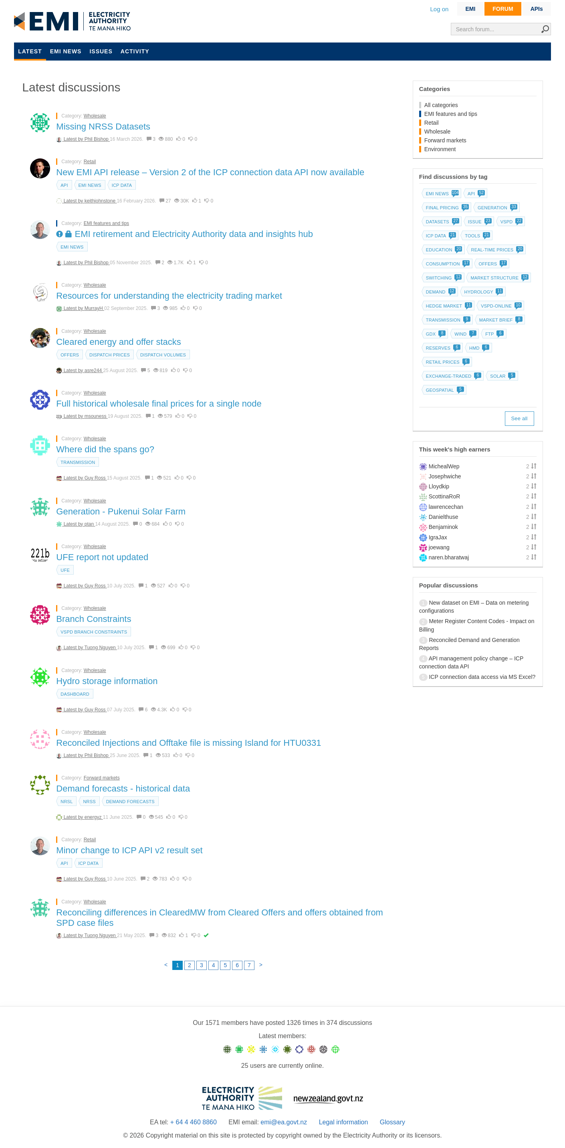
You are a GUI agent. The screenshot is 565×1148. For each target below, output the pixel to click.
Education (443, 249)
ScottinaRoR (444, 496)
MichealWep (444, 466)
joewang (439, 547)
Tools (476, 235)
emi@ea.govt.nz (283, 1122)
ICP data (122, 185)
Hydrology (483, 292)
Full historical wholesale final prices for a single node (158, 404)
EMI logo (74, 21)
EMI (470, 9)
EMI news (66, 51)
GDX (435, 334)
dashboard (75, 694)
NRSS (89, 801)
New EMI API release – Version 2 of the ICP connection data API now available (210, 172)
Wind (464, 334)
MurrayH (94, 308)
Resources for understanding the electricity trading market (169, 296)
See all (519, 418)
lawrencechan (446, 507)
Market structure (498, 277)
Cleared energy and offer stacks (118, 342)
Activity (135, 51)
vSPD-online (500, 306)
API (64, 185)
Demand (440, 292)
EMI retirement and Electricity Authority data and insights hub (184, 234)
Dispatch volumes (163, 354)
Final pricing (446, 207)
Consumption (447, 263)
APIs (537, 9)
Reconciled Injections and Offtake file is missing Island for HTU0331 (188, 743)
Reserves (442, 348)
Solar (502, 376)
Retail (90, 161)
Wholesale (95, 116)
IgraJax (438, 537)
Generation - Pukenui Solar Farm (121, 511)
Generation (497, 207)
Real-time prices (496, 249)
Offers (70, 354)
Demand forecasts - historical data (123, 789)
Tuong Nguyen (101, 647)
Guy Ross (96, 478)
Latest (30, 51)
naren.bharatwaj (449, 557)
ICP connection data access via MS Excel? (482, 677)
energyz (94, 817)
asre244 (94, 370)
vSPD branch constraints (94, 632)
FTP (493, 334)
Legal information (343, 1122)
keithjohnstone (101, 201)
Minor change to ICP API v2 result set (129, 850)
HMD (478, 348)
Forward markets (102, 778)
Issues (100, 51)
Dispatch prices (109, 354)
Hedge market (448, 306)
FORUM (502, 9)
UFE (65, 570)
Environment (440, 149)
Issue (479, 221)
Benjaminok (443, 527)
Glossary (392, 1122)
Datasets (442, 221)
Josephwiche (445, 476)
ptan (90, 524)
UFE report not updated (102, 557)
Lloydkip (439, 486)
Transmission (78, 462)
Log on (439, 9)
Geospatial (444, 390)
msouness (96, 416)
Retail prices (447, 362)
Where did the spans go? (105, 449)
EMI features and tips (106, 223)
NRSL (67, 801)
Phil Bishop (97, 139)
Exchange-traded (453, 376)
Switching (443, 277)
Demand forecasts (130, 801)
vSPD (510, 221)
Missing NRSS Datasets (103, 126)
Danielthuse (443, 517)
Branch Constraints (93, 619)
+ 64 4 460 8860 (193, 1122)
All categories (441, 105)
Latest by (74, 139)
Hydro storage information (106, 681)
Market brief (500, 320)
